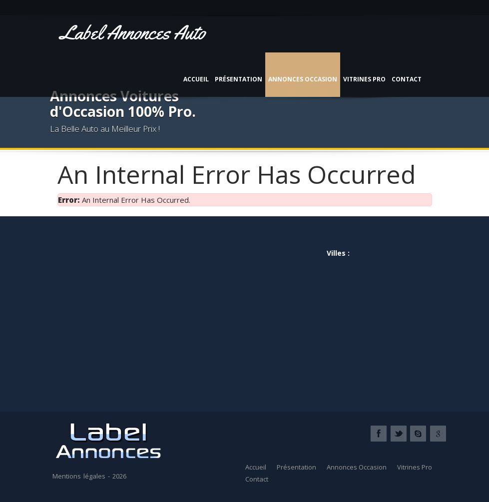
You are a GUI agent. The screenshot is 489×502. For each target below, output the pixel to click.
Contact (407, 79)
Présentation (238, 79)
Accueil (196, 79)
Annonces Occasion (302, 79)
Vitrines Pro (364, 79)
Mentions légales (78, 476)
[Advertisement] (151, 310)
